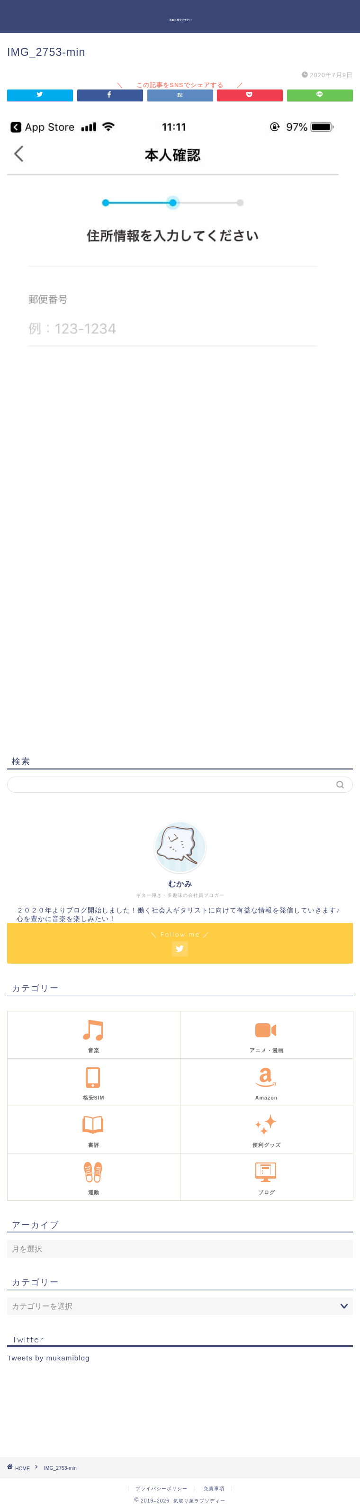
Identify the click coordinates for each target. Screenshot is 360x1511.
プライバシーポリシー (161, 1488)
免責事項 (214, 1488)
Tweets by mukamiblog (48, 1358)
